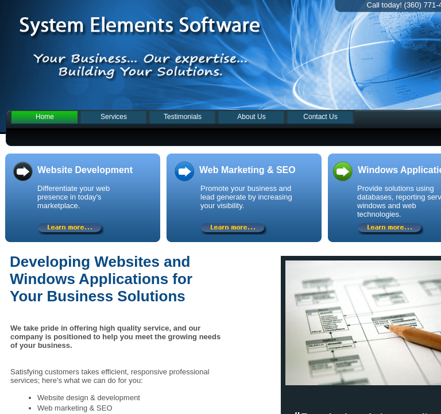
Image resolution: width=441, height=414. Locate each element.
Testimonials (183, 117)
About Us (251, 117)
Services (113, 117)
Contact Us (320, 117)
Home (45, 117)
